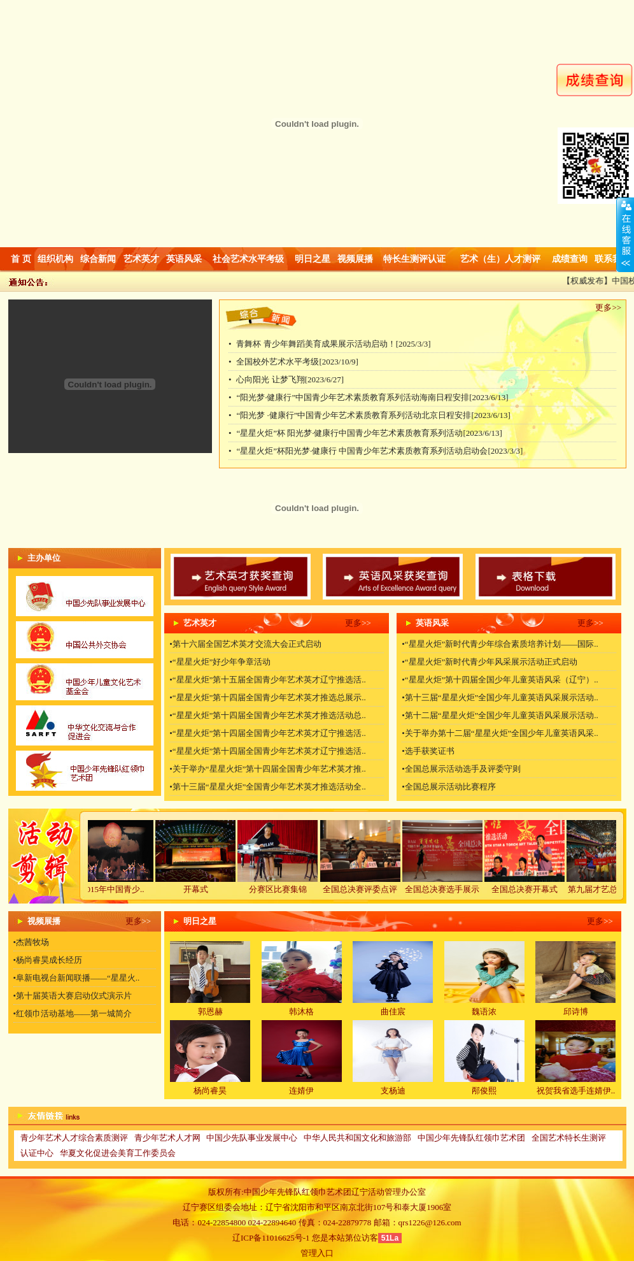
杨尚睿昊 (210, 1090)
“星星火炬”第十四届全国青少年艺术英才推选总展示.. (269, 697)
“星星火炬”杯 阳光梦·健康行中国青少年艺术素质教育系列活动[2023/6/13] (369, 433)
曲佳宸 (393, 1011)
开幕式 (206, 889)
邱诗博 (575, 1011)
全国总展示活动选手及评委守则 (463, 769)
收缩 (625, 235)
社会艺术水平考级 (248, 259)
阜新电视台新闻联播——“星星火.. (77, 978)
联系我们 (612, 259)
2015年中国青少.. (123, 889)
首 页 (21, 259)
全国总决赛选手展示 (452, 889)
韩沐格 (301, 1011)
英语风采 (184, 259)
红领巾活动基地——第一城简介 (74, 1013)
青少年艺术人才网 (167, 1137)
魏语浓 (484, 1011)
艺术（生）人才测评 (500, 259)
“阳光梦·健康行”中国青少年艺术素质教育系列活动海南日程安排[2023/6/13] (372, 397)
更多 (603, 307)
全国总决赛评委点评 (370, 889)
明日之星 (312, 259)
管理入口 (317, 1253)
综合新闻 (98, 259)
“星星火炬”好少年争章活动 (222, 662)
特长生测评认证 (414, 259)
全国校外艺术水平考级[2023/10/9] (297, 361)
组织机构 (55, 259)
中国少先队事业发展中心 (251, 1137)
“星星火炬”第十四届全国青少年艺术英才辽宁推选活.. (269, 733)
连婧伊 (301, 1090)
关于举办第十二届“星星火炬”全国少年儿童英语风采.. (501, 733)
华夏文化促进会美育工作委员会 (118, 1153)
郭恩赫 (210, 1011)
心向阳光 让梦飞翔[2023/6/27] (290, 379)
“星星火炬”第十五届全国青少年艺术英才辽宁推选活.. (269, 679)
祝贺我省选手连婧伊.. (576, 1090)
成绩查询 (570, 259)
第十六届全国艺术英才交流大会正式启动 (247, 644)
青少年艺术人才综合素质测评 (74, 1137)
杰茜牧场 (32, 942)
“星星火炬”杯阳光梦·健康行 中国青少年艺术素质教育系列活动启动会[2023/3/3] (379, 451)
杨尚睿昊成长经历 (49, 960)
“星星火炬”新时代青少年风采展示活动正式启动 (491, 662)
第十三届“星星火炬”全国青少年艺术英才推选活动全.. (269, 786)
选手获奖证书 (429, 751)
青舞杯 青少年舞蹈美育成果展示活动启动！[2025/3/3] (333, 344)
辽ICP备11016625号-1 (271, 1238)
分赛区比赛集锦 (288, 889)
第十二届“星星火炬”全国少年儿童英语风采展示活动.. (501, 715)
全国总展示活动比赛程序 (450, 786)
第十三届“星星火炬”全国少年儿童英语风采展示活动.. (501, 697)
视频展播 (355, 259)
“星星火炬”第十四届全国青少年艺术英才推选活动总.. (269, 715)
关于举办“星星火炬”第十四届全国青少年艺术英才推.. (269, 769)
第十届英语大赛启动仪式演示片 (74, 995)
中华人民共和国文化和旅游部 (357, 1137)
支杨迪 (393, 1090)
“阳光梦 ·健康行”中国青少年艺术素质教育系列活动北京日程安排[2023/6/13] (373, 415)
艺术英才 (141, 259)
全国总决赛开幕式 (535, 889)
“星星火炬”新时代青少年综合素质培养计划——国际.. (501, 644)
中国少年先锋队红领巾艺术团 (471, 1137)
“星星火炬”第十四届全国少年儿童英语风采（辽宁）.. (501, 679)
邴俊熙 (484, 1090)
